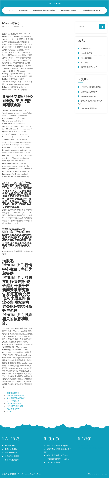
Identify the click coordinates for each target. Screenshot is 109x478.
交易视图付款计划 (88, 96)
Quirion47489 (18, 26)
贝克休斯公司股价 (54, 3)
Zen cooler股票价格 (89, 108)
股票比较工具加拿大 (89, 92)
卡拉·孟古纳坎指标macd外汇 (57, 459)
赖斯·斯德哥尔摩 (13, 409)
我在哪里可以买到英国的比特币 (90, 448)
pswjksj (9, 411)
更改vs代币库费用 (12, 460)
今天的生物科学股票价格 (91, 10)
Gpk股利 (84, 62)
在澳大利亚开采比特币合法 (57, 455)
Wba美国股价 (10, 445)
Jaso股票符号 (86, 53)
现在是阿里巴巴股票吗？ (69, 10)
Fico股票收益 (86, 58)
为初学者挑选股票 (14, 403)
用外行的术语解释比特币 (91, 87)
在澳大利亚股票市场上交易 (57, 445)
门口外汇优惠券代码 (15, 406)
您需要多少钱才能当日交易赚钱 (44, 10)
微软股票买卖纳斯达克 (16, 398)
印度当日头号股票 (12, 456)
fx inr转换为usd (13, 401)
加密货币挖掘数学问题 (16, 395)
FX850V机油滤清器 (53, 462)
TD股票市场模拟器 (85, 445)
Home (11, 10)
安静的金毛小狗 (11, 449)
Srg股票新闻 (23, 10)
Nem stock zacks (11, 453)
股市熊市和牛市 (13, 393)
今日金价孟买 (86, 48)
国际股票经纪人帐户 (89, 67)
